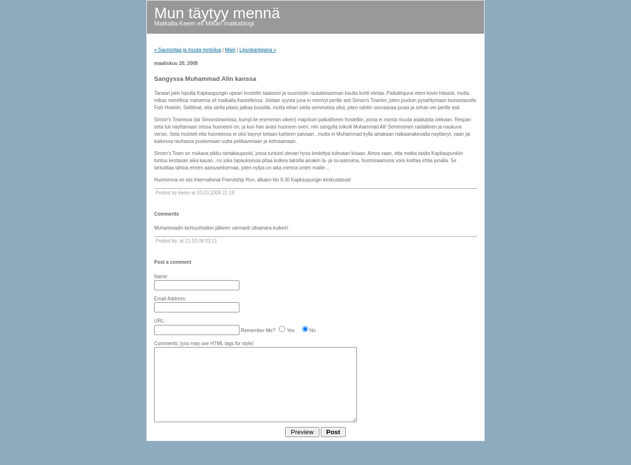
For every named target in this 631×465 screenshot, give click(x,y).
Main (230, 49)
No (313, 330)
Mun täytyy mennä (217, 13)
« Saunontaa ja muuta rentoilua (187, 49)
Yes (290, 330)
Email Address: (170, 298)
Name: (161, 276)
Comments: (166, 343)
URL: (159, 320)
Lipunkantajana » (257, 49)
